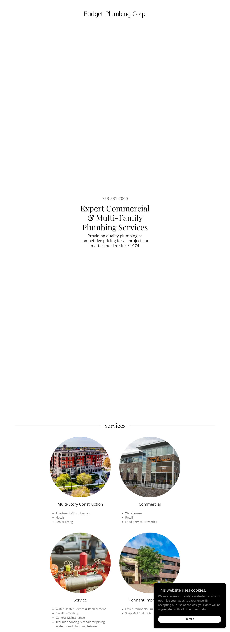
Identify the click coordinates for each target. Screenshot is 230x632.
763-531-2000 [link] (115, 198)
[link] (115, 15)
